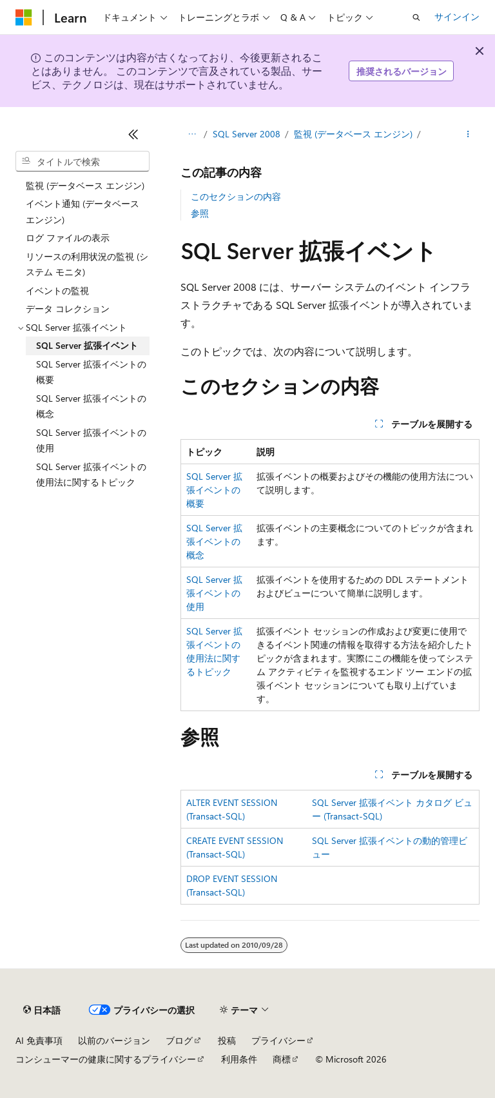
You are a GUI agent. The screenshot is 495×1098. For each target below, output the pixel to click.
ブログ (179, 1040)
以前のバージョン (114, 1040)
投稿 (227, 1040)
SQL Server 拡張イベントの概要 (214, 489)
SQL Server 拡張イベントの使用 (214, 593)
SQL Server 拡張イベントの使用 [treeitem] (91, 440)
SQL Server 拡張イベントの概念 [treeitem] (91, 406)
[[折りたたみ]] (133, 134)
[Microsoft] (23, 17)
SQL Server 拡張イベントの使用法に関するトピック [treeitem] (91, 474)
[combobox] (82, 161)
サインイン (457, 16)
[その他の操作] (468, 134)
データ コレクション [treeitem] (68, 308)
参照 (200, 213)
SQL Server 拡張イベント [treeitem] (87, 345)
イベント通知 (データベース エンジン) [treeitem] (82, 211)
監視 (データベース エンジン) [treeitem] (85, 185)
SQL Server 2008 (246, 134)
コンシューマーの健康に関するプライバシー (105, 1059)
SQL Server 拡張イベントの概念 (214, 541)
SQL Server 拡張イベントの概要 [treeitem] (91, 372)
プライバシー (278, 1040)
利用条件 (239, 1059)
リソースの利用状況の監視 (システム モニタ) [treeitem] (87, 264)
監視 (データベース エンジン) (353, 134)
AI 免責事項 (39, 1040)
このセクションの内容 (236, 196)
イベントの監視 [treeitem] (57, 290)
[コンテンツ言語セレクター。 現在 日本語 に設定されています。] (41, 1010)
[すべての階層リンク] (191, 134)
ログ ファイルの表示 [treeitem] (68, 237)
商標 (282, 1059)
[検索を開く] (416, 17)
